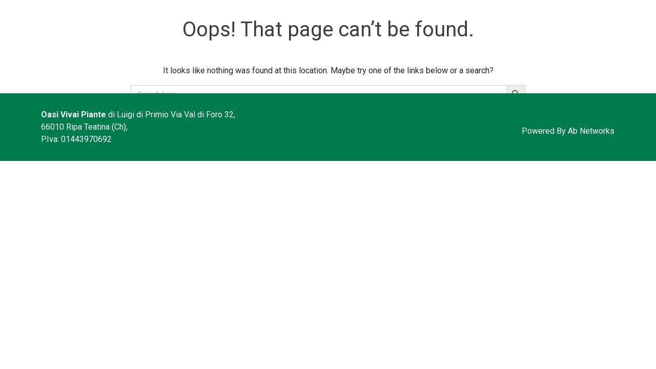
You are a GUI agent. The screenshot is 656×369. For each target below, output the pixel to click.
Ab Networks (591, 131)
